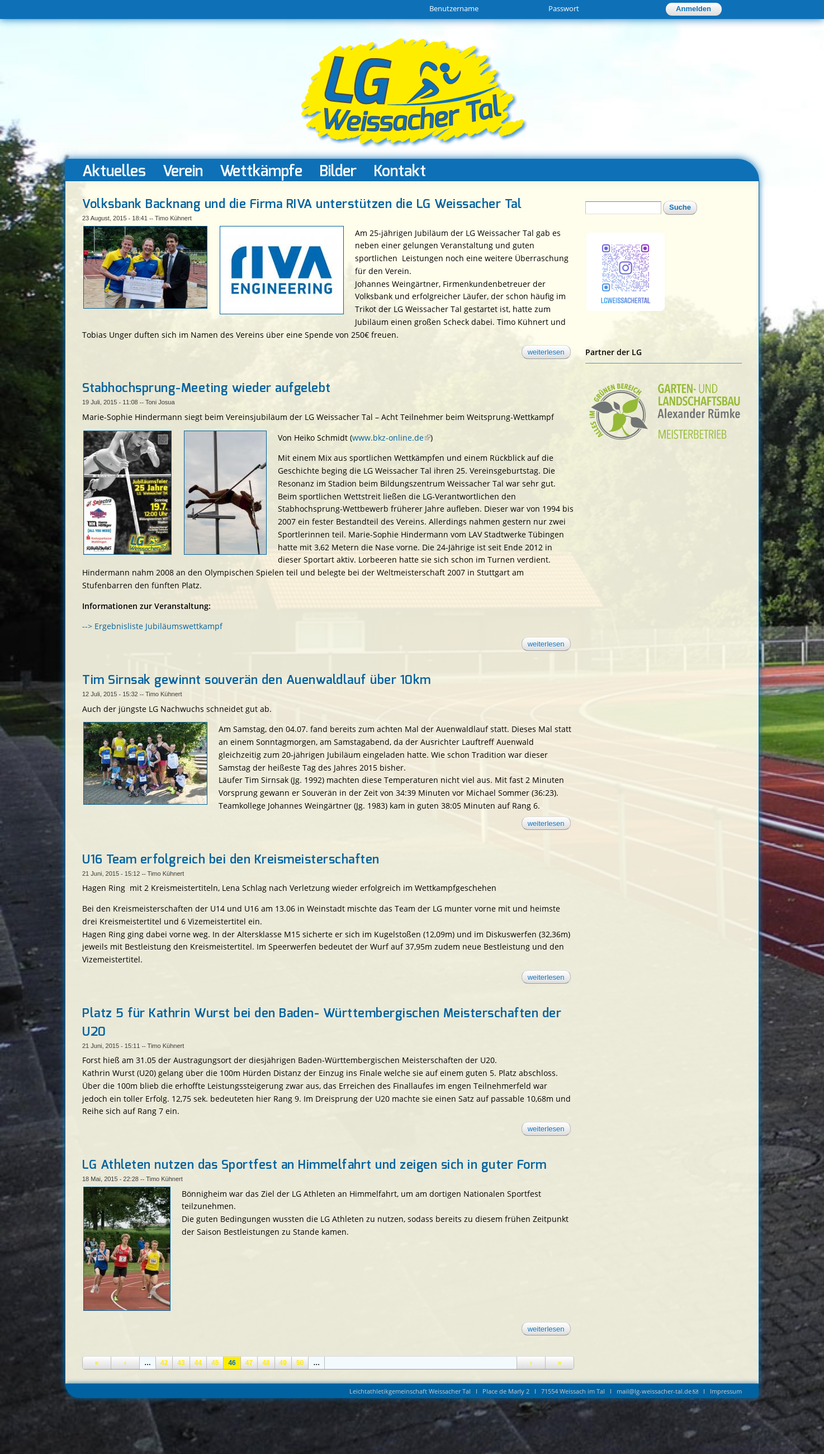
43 (180, 1363)
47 (249, 1363)
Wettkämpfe (261, 170)
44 (198, 1363)
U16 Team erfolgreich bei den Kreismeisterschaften (231, 859)
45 (215, 1363)
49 (283, 1363)
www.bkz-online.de (391, 437)
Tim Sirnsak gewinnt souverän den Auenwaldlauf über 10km (256, 680)
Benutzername (454, 8)
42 (164, 1363)
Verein (183, 170)
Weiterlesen (549, 353)
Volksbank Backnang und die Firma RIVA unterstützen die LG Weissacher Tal (302, 204)
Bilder (338, 170)
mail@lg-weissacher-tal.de (657, 1391)
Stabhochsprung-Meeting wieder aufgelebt (206, 388)
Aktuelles (114, 170)
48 (265, 1363)
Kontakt (399, 170)
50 (300, 1363)
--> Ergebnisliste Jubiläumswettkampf (152, 626)
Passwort (563, 8)
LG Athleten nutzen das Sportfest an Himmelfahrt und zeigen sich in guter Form (314, 1165)
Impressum (726, 1391)
